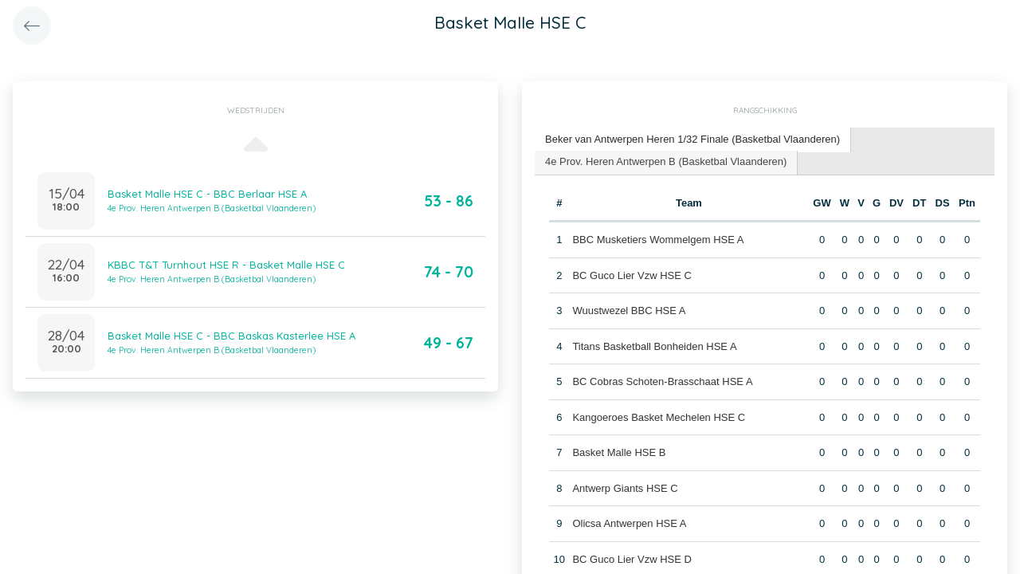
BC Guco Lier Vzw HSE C (632, 275)
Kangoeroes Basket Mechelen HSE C (658, 417)
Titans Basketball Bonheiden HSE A (654, 346)
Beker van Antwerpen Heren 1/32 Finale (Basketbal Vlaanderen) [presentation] (692, 139)
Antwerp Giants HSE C (624, 488)
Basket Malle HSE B (618, 452)
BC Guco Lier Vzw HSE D (632, 559)
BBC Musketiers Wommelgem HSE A (657, 240)
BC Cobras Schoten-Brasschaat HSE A (662, 381)
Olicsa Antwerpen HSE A (629, 523)
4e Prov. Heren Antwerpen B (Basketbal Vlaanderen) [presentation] (666, 161)
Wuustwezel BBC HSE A (628, 310)
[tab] (693, 140)
